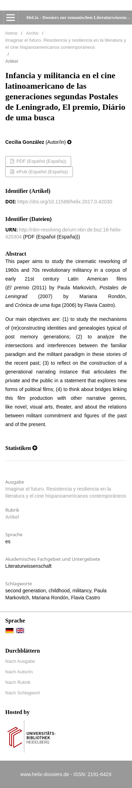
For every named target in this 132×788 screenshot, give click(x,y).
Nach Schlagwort (22, 692)
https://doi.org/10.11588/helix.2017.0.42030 (64, 201)
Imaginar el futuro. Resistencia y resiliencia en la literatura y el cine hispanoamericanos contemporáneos (65, 44)
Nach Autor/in (19, 671)
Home (11, 33)
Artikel (12, 517)
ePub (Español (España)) (41, 171)
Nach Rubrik (18, 682)
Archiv (32, 33)
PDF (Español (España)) (40, 161)
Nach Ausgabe (20, 661)
